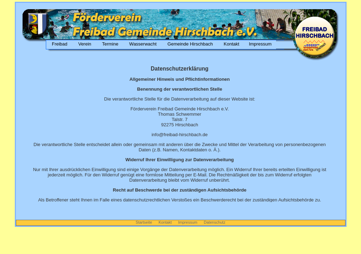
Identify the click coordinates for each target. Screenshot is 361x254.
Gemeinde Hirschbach (190, 44)
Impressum (260, 44)
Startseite (144, 222)
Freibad (58, 44)
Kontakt (231, 44)
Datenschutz (214, 222)
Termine (110, 44)
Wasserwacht (142, 44)
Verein (84, 44)
